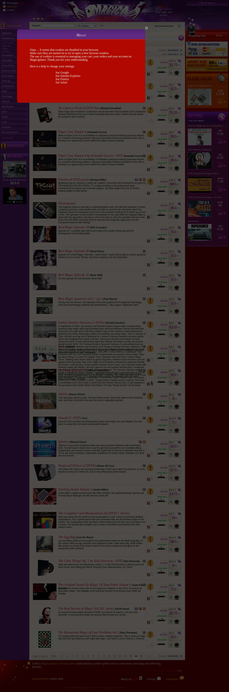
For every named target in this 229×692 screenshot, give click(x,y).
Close (146, 28)
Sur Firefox (62, 79)
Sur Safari (61, 82)
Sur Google (62, 72)
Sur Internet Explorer (68, 75)
